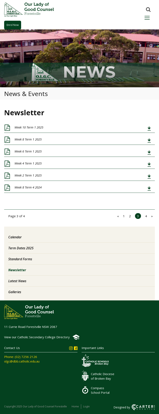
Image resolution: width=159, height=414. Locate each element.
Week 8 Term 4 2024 (28, 187)
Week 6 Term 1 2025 (28, 151)
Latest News (17, 281)
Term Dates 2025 (21, 248)
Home (75, 406)
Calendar (15, 237)
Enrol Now (13, 25)
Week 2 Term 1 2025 (28, 175)
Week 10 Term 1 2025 (28, 127)
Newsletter (17, 270)
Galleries (14, 292)
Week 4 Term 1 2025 (28, 163)
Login (86, 406)
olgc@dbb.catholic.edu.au (22, 361)
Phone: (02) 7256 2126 (20, 357)
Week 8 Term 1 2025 (28, 139)
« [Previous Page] (118, 216)
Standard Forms (20, 259)
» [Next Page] (152, 216)
